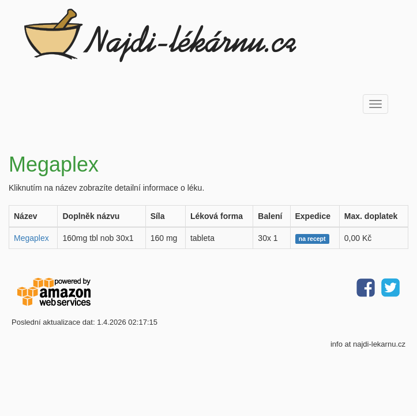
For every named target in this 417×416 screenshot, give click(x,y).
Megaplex (31, 238)
